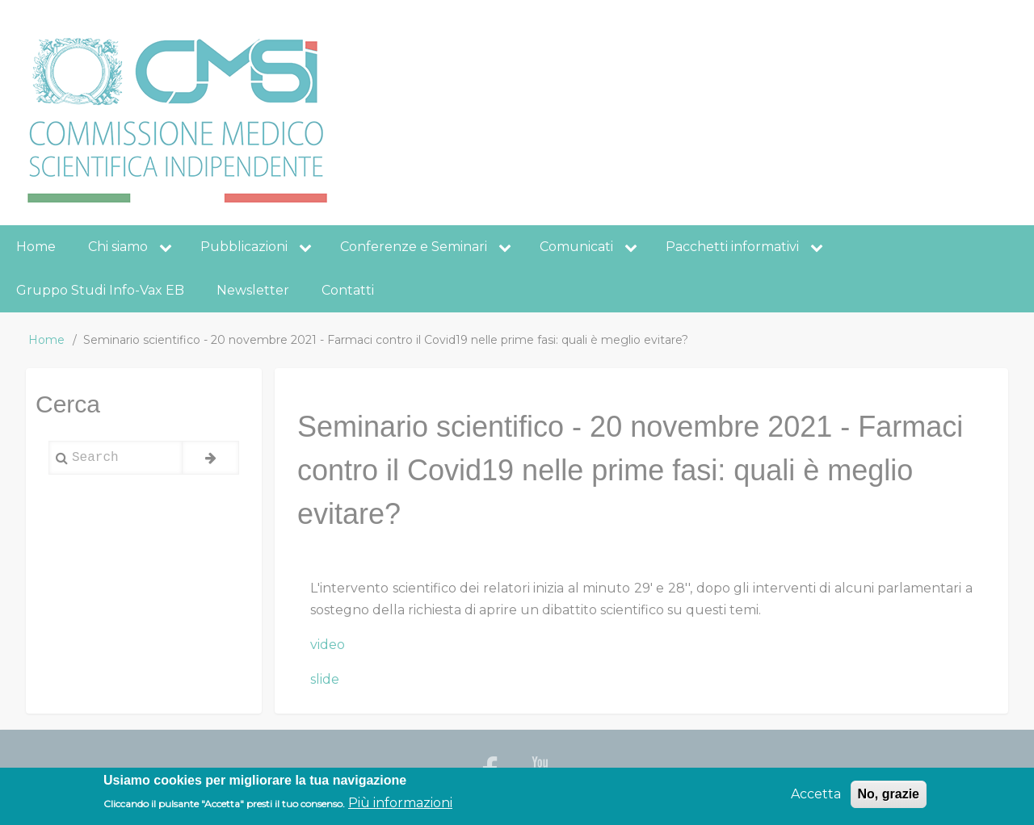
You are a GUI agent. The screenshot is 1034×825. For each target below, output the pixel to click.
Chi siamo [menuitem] (118, 246)
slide (324, 679)
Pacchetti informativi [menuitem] (732, 246)
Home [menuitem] (36, 246)
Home (46, 340)
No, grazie (888, 799)
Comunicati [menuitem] (576, 246)
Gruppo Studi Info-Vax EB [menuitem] (100, 290)
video (327, 644)
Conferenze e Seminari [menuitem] (413, 246)
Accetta (816, 798)
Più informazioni (400, 807)
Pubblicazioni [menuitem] (244, 246)
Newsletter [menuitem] (252, 290)
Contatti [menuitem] (348, 290)
